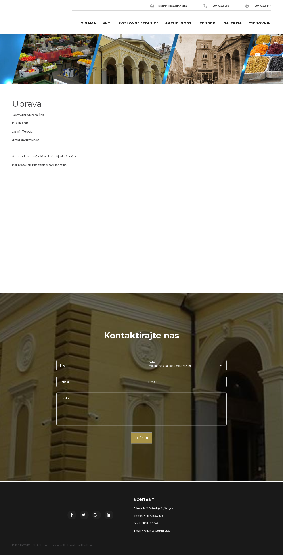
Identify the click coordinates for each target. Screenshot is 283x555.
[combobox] (186, 365)
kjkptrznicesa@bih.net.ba (172, 5)
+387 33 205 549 (262, 5)
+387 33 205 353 (220, 5)
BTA (89, 545)
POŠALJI (141, 438)
